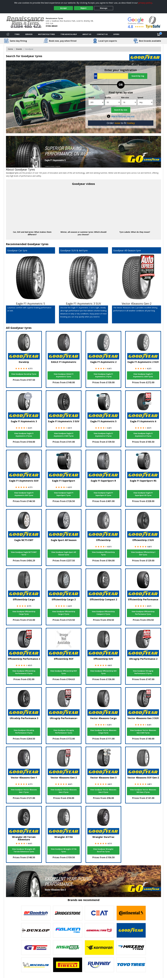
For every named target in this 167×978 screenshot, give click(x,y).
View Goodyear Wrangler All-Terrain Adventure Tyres (24, 850)
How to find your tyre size (122, 116)
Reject (83, 8)
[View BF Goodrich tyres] (35, 913)
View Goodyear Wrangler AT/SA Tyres (64, 850)
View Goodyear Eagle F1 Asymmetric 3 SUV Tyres (64, 434)
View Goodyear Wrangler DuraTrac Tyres (103, 850)
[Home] (8, 34)
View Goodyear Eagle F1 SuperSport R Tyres (103, 494)
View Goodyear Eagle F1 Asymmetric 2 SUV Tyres (143, 375)
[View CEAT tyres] (99, 913)
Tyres (17, 34)
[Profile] (112, 102)
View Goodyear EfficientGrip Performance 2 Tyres (23, 672)
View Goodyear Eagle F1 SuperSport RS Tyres (143, 494)
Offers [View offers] (116, 34)
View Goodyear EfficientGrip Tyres (103, 553)
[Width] (96, 102)
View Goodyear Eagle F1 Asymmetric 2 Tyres (103, 375)
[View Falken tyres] (67, 930)
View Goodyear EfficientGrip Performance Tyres (143, 612)
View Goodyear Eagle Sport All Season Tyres (63, 553)
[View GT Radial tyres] (35, 947)
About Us (86, 34)
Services (29, 34)
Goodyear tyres (12, 173)
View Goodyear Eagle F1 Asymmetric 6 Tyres (143, 434)
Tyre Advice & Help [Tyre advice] (68, 34)
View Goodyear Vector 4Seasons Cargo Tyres (103, 731)
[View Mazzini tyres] (131, 947)
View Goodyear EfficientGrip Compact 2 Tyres (103, 612)
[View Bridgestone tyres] (67, 913)
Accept (63, 8)
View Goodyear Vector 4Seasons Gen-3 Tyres (103, 791)
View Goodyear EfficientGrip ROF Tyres (63, 672)
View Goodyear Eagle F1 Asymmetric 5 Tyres (103, 434)
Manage (103, 8)
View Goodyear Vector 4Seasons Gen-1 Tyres (24, 791)
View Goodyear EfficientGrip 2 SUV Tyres (143, 553)
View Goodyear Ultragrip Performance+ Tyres (64, 731)
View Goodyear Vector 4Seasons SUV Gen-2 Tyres (143, 791)
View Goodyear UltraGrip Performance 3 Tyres (24, 731)
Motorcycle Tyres (46, 34)
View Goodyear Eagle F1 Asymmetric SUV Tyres (24, 494)
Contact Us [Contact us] (102, 34)
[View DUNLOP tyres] (35, 930)
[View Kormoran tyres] (99, 947)
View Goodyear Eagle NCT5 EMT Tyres (24, 553)
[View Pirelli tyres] (67, 964)
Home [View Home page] (10, 49)
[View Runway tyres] (99, 964)
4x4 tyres (29, 232)
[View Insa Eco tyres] (67, 947)
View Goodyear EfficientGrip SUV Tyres (103, 672)
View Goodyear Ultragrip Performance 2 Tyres (143, 672)
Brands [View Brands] (19, 49)
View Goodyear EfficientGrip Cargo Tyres (23, 612)
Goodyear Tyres (25, 169)
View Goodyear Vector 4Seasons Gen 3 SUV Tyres (143, 731)
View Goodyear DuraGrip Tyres (23, 374)
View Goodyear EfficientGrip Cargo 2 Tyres (63, 612)
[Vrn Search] (111, 76)
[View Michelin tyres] (35, 964)
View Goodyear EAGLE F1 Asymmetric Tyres (63, 375)
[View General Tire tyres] (99, 930)
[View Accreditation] (153, 22)
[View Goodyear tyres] (131, 930)
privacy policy (145, 2)
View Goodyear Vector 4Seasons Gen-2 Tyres (64, 791)
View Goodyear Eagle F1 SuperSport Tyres (63, 494)
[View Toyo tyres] (131, 964)
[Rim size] (129, 102)
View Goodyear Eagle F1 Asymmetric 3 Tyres (24, 434)
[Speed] (145, 102)
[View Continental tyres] (131, 913)
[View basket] (158, 34)
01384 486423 (51, 26)
